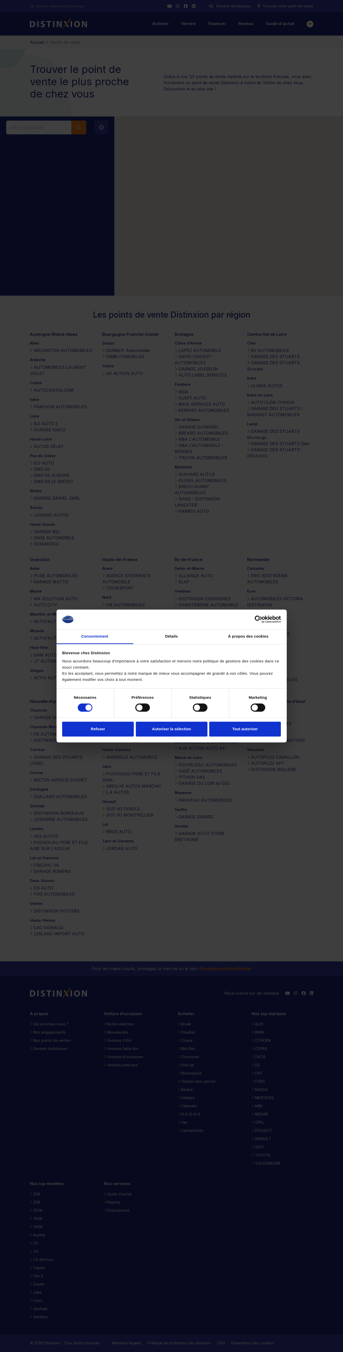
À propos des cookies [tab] (248, 636)
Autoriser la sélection (171, 729)
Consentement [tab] (94, 636)
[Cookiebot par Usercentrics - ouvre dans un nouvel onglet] (258, 619)
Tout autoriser (245, 729)
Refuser (98, 729)
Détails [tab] (171, 636)
